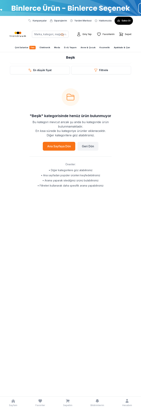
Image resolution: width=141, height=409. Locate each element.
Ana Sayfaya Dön (59, 146)
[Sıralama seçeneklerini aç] (40, 70)
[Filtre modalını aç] (101, 70)
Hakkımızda (103, 20)
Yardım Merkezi (81, 20)
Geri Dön (88, 146)
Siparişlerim (58, 20)
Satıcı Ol (123, 20)
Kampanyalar (37, 20)
